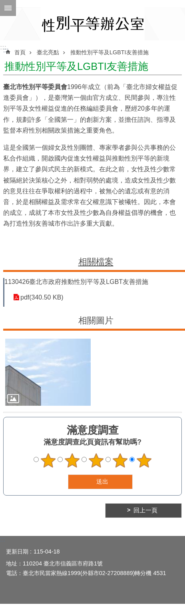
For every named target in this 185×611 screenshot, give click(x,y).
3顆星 (95, 460)
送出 (60, 481)
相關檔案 (95, 262)
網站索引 (8, 8)
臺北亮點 (48, 52)
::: (3, 47)
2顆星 (72, 460)
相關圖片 (95, 320)
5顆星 (143, 460)
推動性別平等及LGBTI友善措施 (109, 52)
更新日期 (17, 551)
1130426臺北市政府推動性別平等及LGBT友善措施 (76, 281)
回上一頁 (145, 510)
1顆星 (48, 460)
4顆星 (119, 460)
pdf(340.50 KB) (42, 297)
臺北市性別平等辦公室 (93, 23)
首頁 (20, 52)
